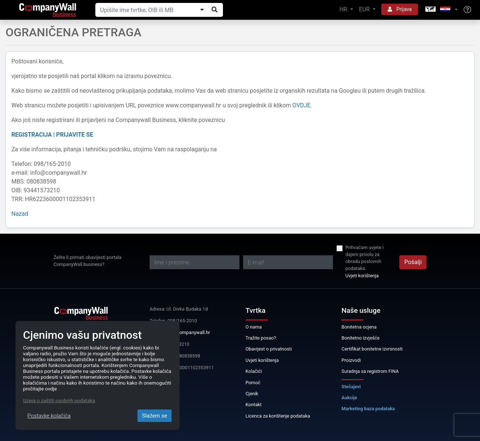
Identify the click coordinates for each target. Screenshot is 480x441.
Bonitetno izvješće (360, 338)
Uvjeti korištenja (362, 275)
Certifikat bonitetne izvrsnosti (372, 349)
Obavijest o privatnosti (269, 349)
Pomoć (253, 382)
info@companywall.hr (187, 332)
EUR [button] (365, 9)
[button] (441, 10)
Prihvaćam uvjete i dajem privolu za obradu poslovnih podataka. (364, 258)
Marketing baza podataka (368, 408)
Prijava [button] (400, 9)
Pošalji (413, 262)
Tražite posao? (261, 338)
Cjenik (252, 393)
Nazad (19, 213)
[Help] (467, 10)
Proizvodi (351, 360)
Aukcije (349, 397)
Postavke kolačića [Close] (49, 415)
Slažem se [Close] (154, 415)
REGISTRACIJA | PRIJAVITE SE (52, 134)
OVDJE (301, 105)
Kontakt (254, 404)
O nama (254, 327)
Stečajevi (351, 386)
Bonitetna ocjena (359, 327)
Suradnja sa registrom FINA (370, 371)
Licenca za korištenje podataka (278, 416)
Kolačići (254, 371)
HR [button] (344, 9)
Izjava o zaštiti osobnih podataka (59, 400)
